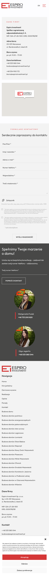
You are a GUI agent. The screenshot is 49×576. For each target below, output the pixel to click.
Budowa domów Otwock (11, 463)
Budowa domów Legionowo (12, 433)
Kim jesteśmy (7, 386)
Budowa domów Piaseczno (12, 454)
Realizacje (6, 394)
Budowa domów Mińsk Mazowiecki (15, 459)
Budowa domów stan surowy (13, 429)
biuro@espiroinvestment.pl (17, 74)
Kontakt (5, 407)
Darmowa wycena (9, 390)
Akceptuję (24, 557)
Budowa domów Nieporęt (12, 446)
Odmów (24, 564)
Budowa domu (7, 411)
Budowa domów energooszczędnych (16, 420)
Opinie (4, 398)
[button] (45, 539)
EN (39, 6)
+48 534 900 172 (13, 71)
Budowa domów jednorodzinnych (15, 424)
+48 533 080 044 (13, 63)
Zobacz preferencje (24, 570)
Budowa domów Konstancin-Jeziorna (16, 472)
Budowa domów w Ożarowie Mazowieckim (18, 480)
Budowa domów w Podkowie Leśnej (16, 476)
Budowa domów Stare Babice (13, 441)
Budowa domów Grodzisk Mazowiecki (16, 467)
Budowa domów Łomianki (12, 437)
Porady (5, 403)
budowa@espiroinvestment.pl (18, 66)
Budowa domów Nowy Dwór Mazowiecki (18, 450)
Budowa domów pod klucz (12, 416)
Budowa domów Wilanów (12, 484)
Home (4, 381)
